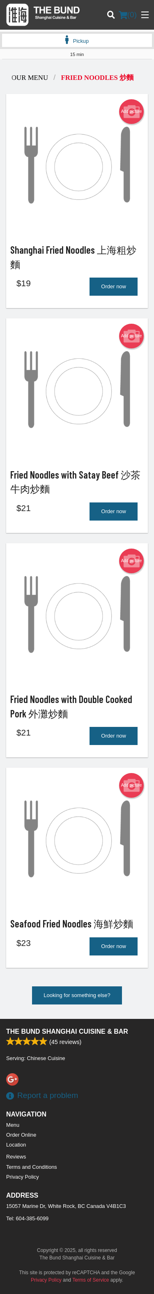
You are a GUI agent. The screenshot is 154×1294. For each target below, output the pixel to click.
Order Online (21, 1135)
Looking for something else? (77, 995)
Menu (12, 1125)
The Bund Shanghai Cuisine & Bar (67, 1031)
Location (16, 1145)
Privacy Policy (22, 1177)
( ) (128, 15)
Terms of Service (90, 1280)
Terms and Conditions (31, 1167)
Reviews (16, 1157)
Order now (113, 286)
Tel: (27, 1218)
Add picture (131, 111)
